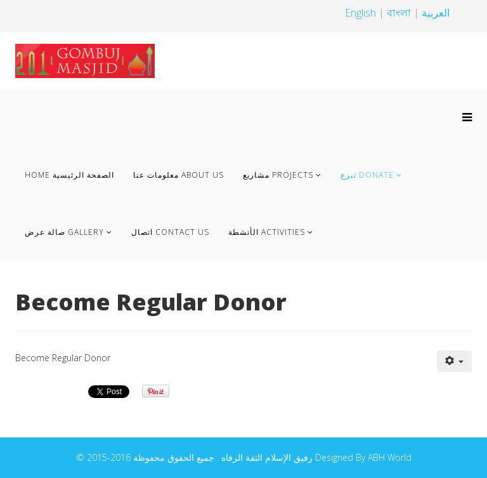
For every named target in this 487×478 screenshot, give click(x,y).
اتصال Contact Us (170, 232)
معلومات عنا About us (178, 174)
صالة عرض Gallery (64, 232)
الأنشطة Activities (266, 232)
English (360, 13)
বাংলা (400, 13)
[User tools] (454, 361)
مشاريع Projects (278, 174)
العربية (436, 13)
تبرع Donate (367, 174)
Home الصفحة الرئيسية (69, 174)
